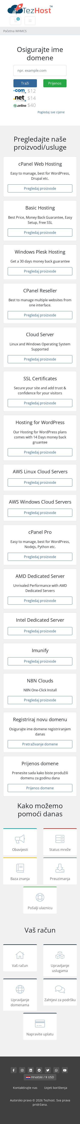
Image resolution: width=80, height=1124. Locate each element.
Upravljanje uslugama (60, 961)
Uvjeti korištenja (55, 1088)
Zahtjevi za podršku (60, 992)
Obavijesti (20, 842)
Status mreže (60, 842)
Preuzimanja (60, 871)
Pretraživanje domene (40, 744)
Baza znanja (20, 871)
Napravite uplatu (40, 1027)
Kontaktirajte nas (25, 1088)
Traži (25, 83)
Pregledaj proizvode (40, 188)
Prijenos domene (40, 788)
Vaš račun (20, 958)
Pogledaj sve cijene (51, 112)
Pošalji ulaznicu (40, 900)
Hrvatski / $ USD (40, 1077)
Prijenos (54, 83)
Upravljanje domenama (20, 995)
